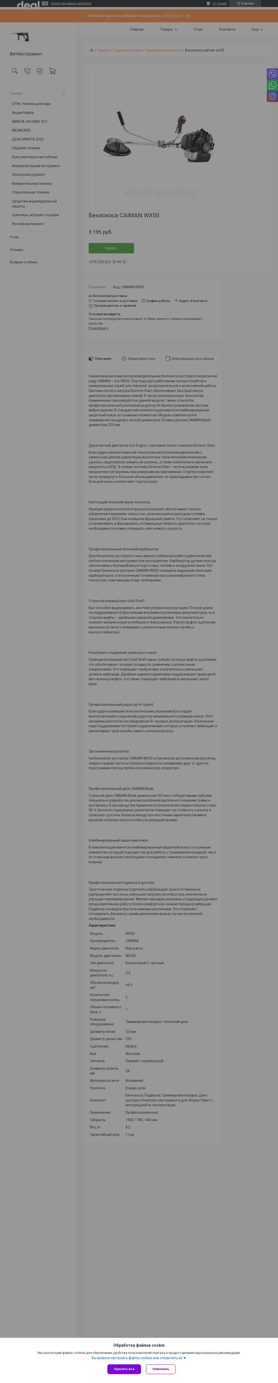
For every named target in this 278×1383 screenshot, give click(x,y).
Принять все (124, 1369)
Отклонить (160, 1369)
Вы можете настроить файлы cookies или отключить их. (137, 1358)
